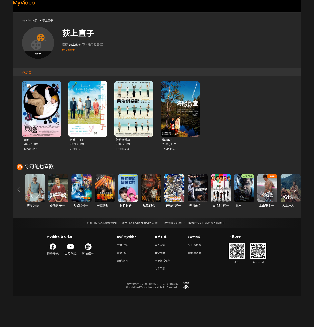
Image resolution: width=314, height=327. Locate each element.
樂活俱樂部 (123, 140)
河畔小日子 (77, 140)
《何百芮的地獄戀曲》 (103, 252)
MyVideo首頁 (31, 20)
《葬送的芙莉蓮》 (174, 252)
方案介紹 (123, 274)
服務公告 (123, 282)
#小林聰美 (69, 50)
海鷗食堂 (168, 140)
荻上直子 (51, 20)
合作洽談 (161, 299)
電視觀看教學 (164, 291)
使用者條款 (198, 274)
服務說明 (123, 291)
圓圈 (27, 140)
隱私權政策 (198, 282)
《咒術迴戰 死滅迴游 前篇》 (143, 252)
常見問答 (161, 274)
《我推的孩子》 (198, 252)
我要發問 (161, 282)
